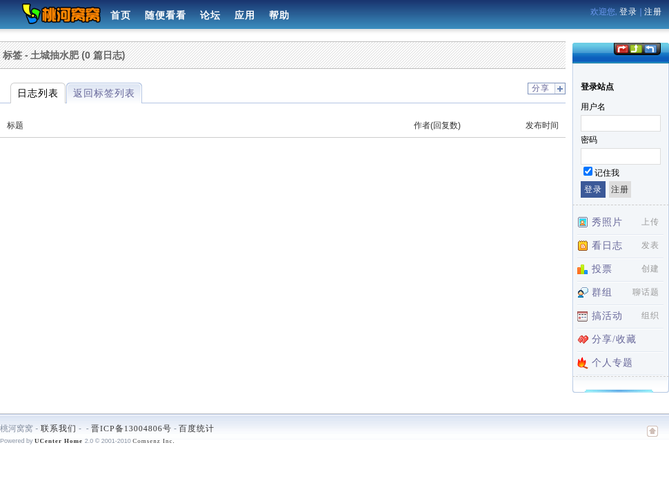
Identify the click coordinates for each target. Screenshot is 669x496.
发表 (650, 245)
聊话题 (645, 292)
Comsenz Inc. (153, 440)
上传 (650, 222)
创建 (650, 268)
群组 (602, 292)
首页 (120, 15)
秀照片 (607, 222)
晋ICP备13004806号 (131, 428)
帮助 (279, 15)
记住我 (607, 173)
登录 (628, 12)
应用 (244, 15)
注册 (653, 12)
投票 (602, 269)
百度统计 (196, 428)
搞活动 (607, 316)
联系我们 (59, 428)
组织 (650, 315)
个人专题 (612, 363)
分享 (541, 88)
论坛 (210, 15)
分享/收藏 (614, 339)
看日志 (607, 245)
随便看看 (165, 15)
